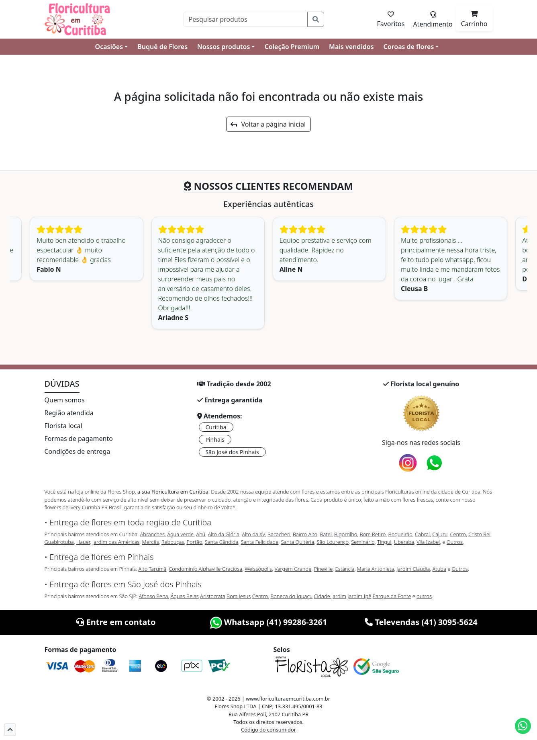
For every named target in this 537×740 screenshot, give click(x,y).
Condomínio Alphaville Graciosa (205, 568)
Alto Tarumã (153, 568)
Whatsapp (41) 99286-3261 (268, 622)
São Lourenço (332, 541)
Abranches (152, 534)
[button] (10, 730)
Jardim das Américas (115, 541)
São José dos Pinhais (232, 452)
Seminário (362, 541)
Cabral (422, 534)
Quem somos (65, 400)
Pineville (323, 568)
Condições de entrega (77, 451)
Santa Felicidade (260, 541)
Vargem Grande (293, 568)
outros (424, 596)
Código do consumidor (268, 729)
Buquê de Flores (162, 46)
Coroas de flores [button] (409, 46)
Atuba (439, 568)
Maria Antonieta (375, 568)
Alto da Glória (223, 534)
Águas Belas (185, 596)
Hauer (83, 541)
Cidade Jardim (330, 596)
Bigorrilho (345, 534)
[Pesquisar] (246, 19)
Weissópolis (258, 568)
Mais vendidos (351, 46)
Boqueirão (400, 534)
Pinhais (215, 439)
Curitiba (216, 427)
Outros (455, 541)
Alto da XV (253, 534)
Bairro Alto (305, 534)
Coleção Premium (291, 46)
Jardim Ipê (359, 596)
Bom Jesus (239, 596)
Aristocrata (212, 596)
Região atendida (69, 412)
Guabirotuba (59, 541)
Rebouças (172, 541)
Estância (345, 568)
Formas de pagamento (79, 438)
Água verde (180, 534)
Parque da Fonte (392, 596)
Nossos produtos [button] (223, 46)
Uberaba (404, 541)
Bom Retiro (373, 534)
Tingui (384, 541)
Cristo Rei (479, 534)
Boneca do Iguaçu (291, 596)
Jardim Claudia (413, 568)
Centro (458, 534)
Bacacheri (278, 534)
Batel (325, 534)
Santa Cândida (222, 541)
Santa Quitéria (297, 541)
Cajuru (439, 534)
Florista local (63, 425)
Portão (194, 541)
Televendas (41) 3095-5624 (421, 622)
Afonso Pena (153, 596)
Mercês (150, 541)
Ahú (200, 534)
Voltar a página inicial (268, 124)
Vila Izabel (428, 541)
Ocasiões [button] (109, 46)
